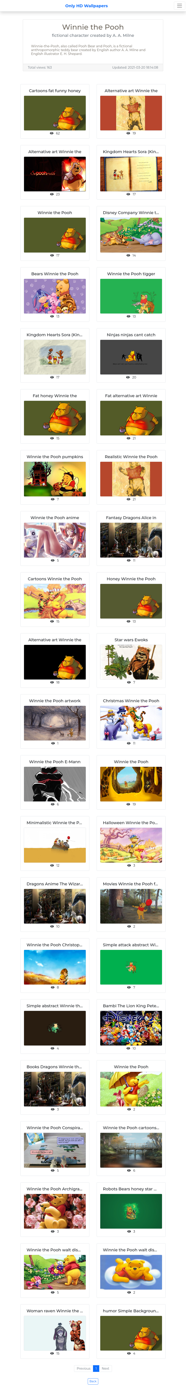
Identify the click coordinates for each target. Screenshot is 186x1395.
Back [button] (93, 1381)
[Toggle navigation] (179, 6)
